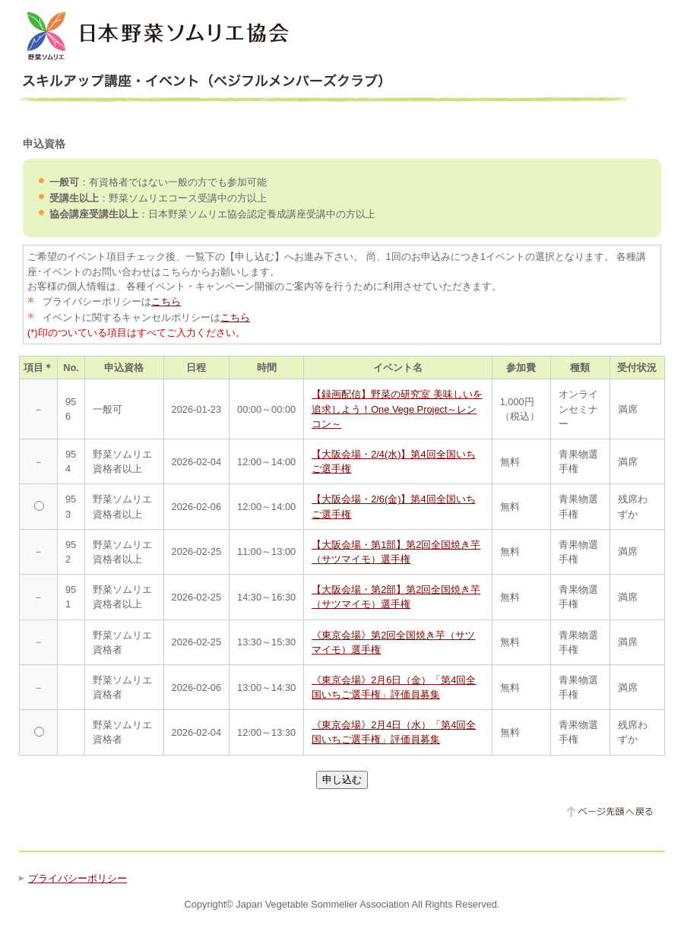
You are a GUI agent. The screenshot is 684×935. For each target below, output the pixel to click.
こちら (166, 301)
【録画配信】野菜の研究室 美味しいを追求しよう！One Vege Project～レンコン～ (397, 408)
